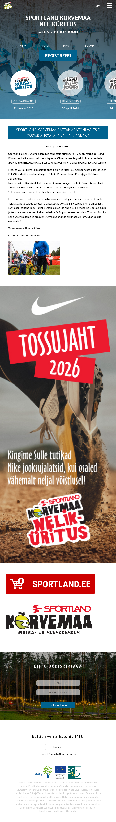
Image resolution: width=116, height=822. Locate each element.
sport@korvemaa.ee (63, 754)
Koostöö (58, 747)
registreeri (58, 55)
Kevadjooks (70, 101)
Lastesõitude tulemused (24, 235)
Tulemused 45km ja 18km (24, 228)
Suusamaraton (23, 101)
